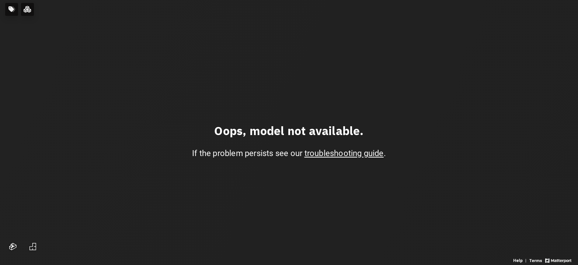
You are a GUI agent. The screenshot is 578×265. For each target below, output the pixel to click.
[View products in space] (11, 9)
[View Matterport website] (558, 260)
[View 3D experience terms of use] (536, 260)
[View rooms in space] (27, 9)
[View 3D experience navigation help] (520, 260)
